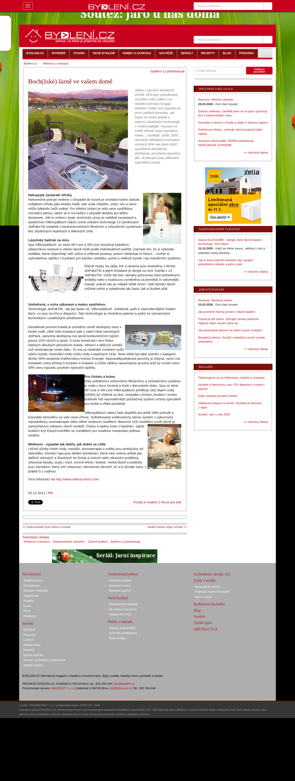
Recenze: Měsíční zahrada (215, 99)
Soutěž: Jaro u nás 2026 (214, 414)
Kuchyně (29, 629)
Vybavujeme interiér (207, 586)
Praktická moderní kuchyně (212, 591)
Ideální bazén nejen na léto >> (167, 527)
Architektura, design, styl (212, 574)
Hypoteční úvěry (119, 585)
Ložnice (28, 639)
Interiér (28, 623)
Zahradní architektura (123, 633)
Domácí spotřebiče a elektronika (44, 660)
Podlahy (28, 600)
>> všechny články (256, 152)
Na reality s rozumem (123, 609)
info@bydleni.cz (124, 683)
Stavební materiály (35, 590)
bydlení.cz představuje (168, 71)
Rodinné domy (32, 580)
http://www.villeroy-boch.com (77, 479)
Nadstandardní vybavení (69, 541)
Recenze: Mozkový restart (215, 300)
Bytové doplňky (33, 655)
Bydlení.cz (30, 63)
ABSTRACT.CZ (206, 629)
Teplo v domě (203, 597)
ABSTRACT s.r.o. (63, 688)
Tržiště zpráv (203, 623)
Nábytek (28, 650)
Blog (197, 610)
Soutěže (199, 616)
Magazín (206, 367)
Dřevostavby (31, 585)
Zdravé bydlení (97, 541)
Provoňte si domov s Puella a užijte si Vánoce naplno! (233, 122)
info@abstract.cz (121, 688)
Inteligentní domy (120, 614)
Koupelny (29, 634)
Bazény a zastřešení (122, 628)
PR (50, 493)
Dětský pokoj (31, 645)
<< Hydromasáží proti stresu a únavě (46, 527)
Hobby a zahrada (120, 622)
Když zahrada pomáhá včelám (218, 396)
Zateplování (31, 595)
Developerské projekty (123, 604)
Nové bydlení (118, 598)
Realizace (29, 616)
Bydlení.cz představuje (125, 541)
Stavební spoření (120, 590)
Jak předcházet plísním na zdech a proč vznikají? (230, 330)
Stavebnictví (32, 574)
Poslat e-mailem (145, 502)
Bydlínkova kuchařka (209, 604)
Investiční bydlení (120, 580)
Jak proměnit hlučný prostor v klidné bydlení (226, 311)
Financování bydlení (123, 574)
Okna (26, 611)
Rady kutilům (117, 638)
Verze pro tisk (171, 502)
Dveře (27, 606)
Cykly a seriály (205, 580)
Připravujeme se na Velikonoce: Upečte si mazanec (231, 377)
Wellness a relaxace (37, 541)
